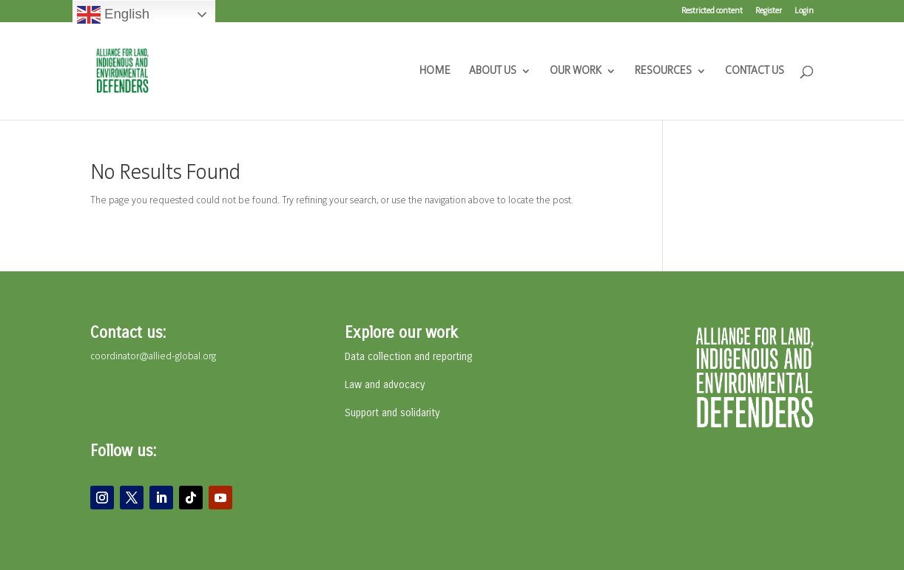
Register (768, 11)
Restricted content (712, 11)
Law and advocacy (385, 385)
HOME (435, 71)
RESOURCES (663, 71)
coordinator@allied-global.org (153, 356)
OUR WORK (575, 71)
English (113, 15)
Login (804, 11)
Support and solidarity (392, 413)
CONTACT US (754, 71)
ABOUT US (492, 71)
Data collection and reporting (408, 356)
